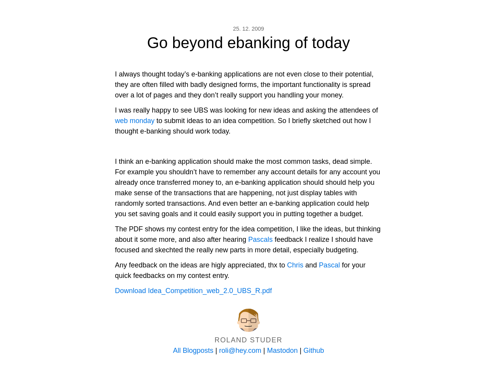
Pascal (329, 265)
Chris (295, 265)
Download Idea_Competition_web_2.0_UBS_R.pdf (193, 291)
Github (314, 350)
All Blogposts (193, 350)
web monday (135, 121)
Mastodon (282, 350)
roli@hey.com (240, 350)
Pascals (260, 239)
